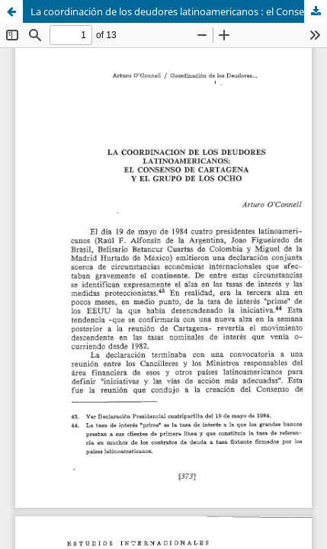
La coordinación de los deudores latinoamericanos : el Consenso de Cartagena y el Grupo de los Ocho (178, 11)
